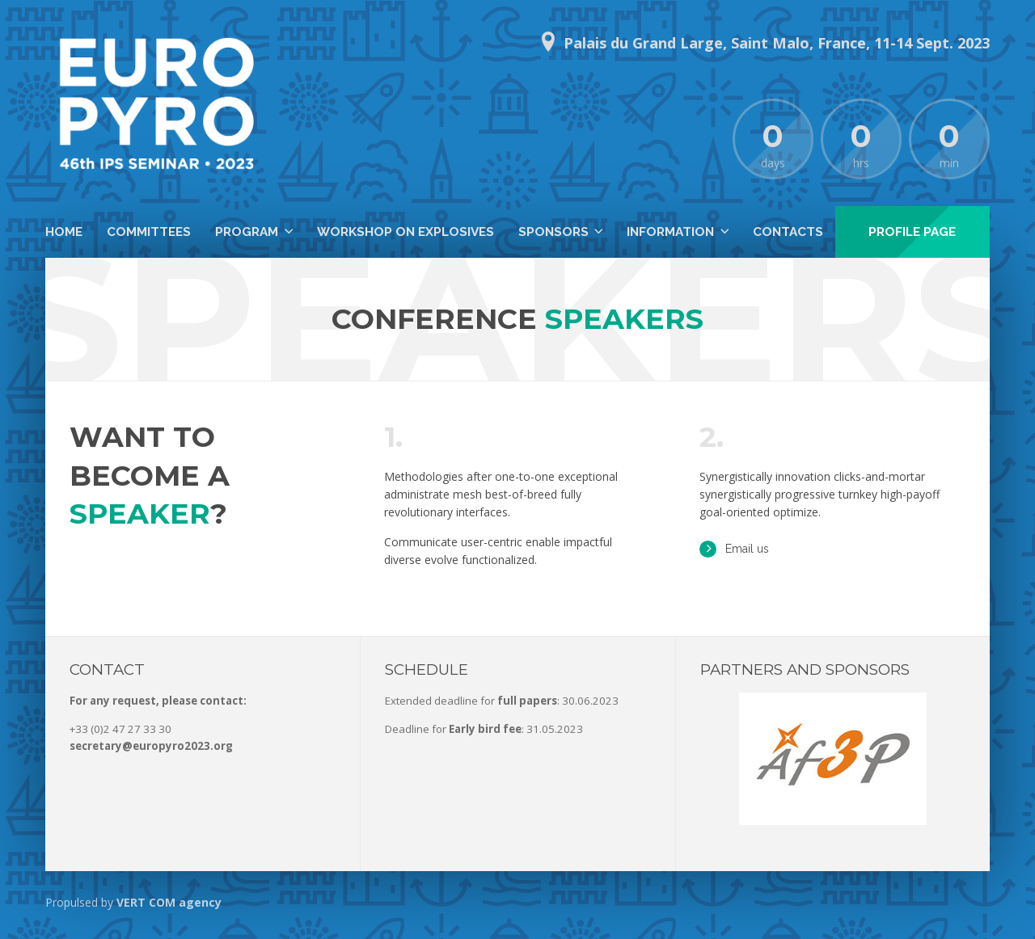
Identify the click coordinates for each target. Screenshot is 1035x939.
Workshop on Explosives (405, 232)
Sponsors (553, 232)
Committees (149, 232)
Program (246, 232)
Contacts (788, 232)
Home (63, 232)
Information (670, 232)
